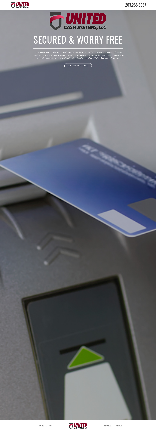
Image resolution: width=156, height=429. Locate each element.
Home (41, 425)
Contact (118, 425)
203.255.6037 (135, 5)
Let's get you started (78, 66)
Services (108, 425)
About (49, 425)
